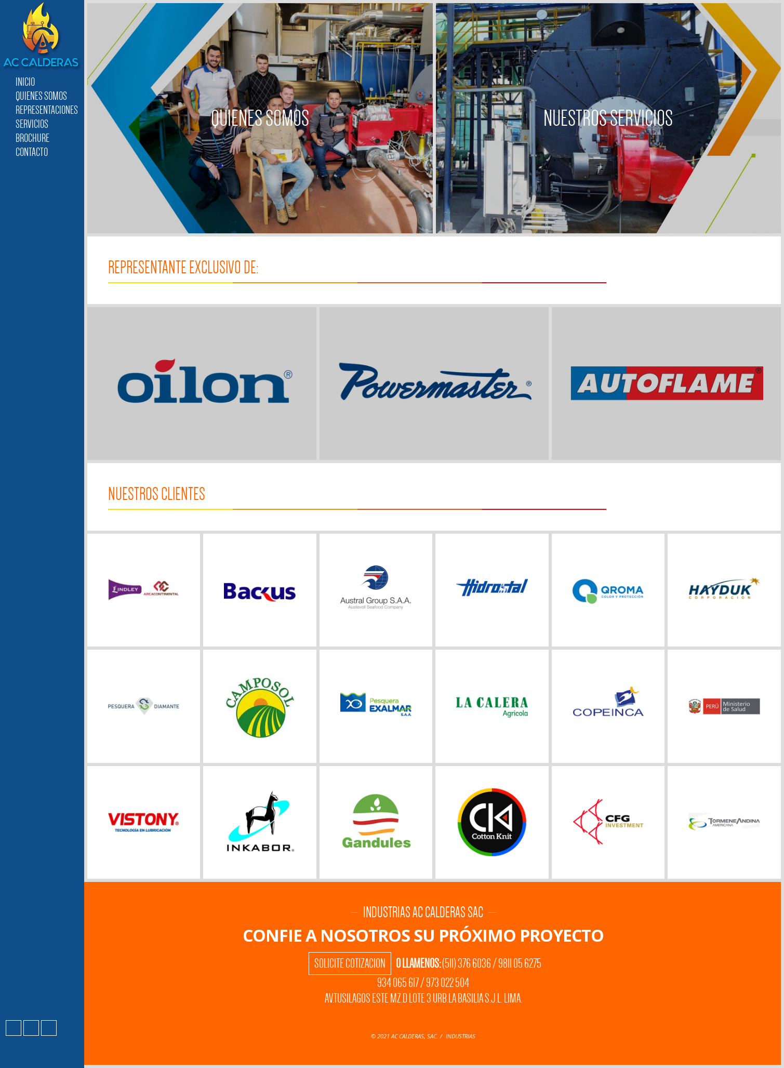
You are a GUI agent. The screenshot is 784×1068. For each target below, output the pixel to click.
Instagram (31, 1028)
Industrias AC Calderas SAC (42, 37)
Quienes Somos (41, 95)
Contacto (32, 152)
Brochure (32, 137)
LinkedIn (49, 1028)
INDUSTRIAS (460, 1036)
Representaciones (47, 109)
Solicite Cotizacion (350, 963)
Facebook (13, 1028)
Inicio (25, 81)
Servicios (32, 123)
